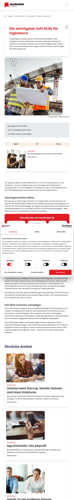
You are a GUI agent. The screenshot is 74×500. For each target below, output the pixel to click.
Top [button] (37, 144)
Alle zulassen (60, 272)
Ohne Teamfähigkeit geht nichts (19, 130)
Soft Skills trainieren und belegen (20, 134)
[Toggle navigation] (66, 5)
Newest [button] (15, 144)
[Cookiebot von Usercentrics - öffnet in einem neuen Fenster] (63, 226)
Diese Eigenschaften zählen (17, 126)
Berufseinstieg (19, 16)
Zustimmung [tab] (13, 232)
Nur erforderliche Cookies (13, 272)
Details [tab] (37, 232)
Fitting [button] (58, 144)
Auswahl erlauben (37, 272)
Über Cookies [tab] (61, 232)
